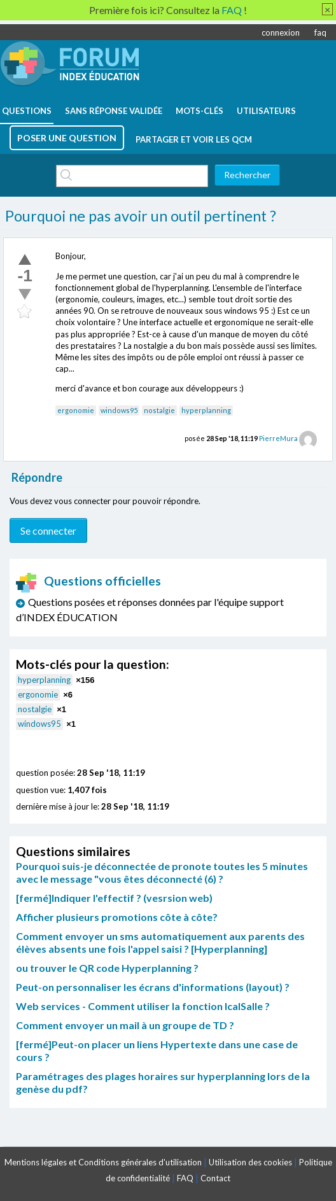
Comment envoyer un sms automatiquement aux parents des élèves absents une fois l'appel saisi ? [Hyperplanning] (160, 942)
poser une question (66, 137)
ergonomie (75, 410)
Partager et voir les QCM (194, 139)
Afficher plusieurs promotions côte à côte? (117, 917)
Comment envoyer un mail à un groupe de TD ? (125, 1025)
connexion (281, 32)
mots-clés (199, 111)
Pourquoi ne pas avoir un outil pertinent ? (140, 216)
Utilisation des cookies (250, 1162)
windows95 (119, 410)
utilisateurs (266, 111)
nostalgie (159, 410)
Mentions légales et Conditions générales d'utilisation (103, 1162)
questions (27, 111)
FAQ (185, 1178)
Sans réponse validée (113, 111)
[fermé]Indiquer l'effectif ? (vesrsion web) (114, 898)
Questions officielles (88, 580)
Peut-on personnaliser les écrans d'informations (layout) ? (153, 987)
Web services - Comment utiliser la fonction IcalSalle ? (143, 1006)
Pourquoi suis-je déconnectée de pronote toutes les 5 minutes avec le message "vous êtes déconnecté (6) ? (162, 872)
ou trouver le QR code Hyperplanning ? (107, 968)
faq (320, 32)
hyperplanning (206, 410)
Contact (215, 1178)
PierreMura (278, 438)
